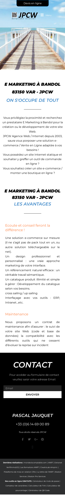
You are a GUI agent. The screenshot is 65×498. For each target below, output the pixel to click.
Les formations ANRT (29, 467)
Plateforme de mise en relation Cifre (20, 472)
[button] (32, 447)
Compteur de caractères (16, 486)
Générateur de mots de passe (46, 481)
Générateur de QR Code (39, 490)
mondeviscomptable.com (35, 463)
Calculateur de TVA (37, 486)
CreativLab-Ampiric (49, 467)
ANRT (50, 463)
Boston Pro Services (37, 476)
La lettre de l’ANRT (45, 472)
